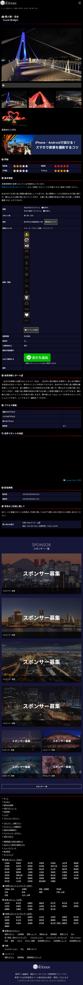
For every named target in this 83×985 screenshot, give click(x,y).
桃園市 (30, 903)
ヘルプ (6, 815)
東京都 (41, 866)
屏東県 (30, 906)
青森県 (18, 863)
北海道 (7, 863)
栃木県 (18, 866)
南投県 (64, 906)
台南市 (7, 906)
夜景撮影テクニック (34, 957)
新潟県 (7, 869)
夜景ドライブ (31, 949)
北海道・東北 (9, 889)
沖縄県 (53, 881)
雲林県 (41, 920)
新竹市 (53, 903)
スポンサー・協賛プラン (12, 823)
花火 (72, 934)
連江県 (53, 909)
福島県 (76, 863)
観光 (12, 941)
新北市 (18, 903)
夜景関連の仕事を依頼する (13, 842)
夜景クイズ (64, 934)
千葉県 (76, 866)
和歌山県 (19, 875)
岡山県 (53, 875)
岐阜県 (7, 872)
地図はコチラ (50, 222)
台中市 (76, 903)
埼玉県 (64, 866)
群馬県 (30, 866)
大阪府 (41, 872)
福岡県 (53, 878)
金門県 (41, 909)
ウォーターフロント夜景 (32, 228)
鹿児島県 (42, 881)
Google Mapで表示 (73, 480)
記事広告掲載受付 (10, 830)
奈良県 (7, 875)
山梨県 (18, 869)
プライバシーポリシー (12, 818)
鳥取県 (30, 875)
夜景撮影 (53, 934)
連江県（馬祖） (56, 923)
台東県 (41, 906)
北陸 (6, 892)
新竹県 (64, 903)
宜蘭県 (7, 909)
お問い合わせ (8, 837)
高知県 (41, 878)
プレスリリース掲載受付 (12, 827)
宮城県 (41, 863)
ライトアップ (48, 228)
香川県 (18, 878)
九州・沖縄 (26, 895)
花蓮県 (18, 909)
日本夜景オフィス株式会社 (35, 977)
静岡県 (18, 872)
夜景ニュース (31, 934)
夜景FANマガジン (12, 931)
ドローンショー (75, 937)
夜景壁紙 (20, 957)
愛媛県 (30, 878)
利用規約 (7, 812)
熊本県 (7, 881)
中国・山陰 (60, 892)
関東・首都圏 (44, 889)
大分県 (18, 881)
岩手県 (30, 863)
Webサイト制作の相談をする (14, 845)
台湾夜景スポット (44, 941)
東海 (23, 892)
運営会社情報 (8, 805)
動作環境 (7, 852)
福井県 (64, 869)
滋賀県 (76, 872)
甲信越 (58, 889)
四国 (6, 895)
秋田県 (53, 863)
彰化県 (53, 906)
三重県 (30, 872)
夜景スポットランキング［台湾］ (19, 914)
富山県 (41, 869)
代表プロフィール (10, 808)
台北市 (7, 903)
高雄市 (18, 906)
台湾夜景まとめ (75, 941)
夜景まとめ (43, 934)
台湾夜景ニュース (60, 941)
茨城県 (7, 866)
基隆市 (41, 903)
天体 (6, 941)
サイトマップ (8, 855)
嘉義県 (53, 920)
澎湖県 (30, 909)
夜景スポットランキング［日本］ (19, 886)
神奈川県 (54, 866)
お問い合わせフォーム (31, 523)
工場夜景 (20, 934)
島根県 (41, 875)
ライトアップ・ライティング (56, 937)
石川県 (53, 869)
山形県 (64, 863)
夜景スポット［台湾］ (13, 900)
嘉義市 (7, 926)
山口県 (76, 875)
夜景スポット (9, 934)
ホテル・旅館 (30, 941)
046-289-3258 (40, 974)
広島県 (64, 875)
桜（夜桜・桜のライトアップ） (16, 937)
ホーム (6, 798)
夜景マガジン (9, 957)
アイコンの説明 (31, 330)
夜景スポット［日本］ (13, 860)
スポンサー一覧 (41, 786)
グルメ (19, 941)
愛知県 (76, 869)
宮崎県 (30, 881)
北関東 (24, 889)
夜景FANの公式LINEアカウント (15, 187)
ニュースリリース (10, 848)
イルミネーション (36, 937)
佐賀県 (64, 878)
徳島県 (7, 878)
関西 (40, 892)
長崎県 (76, 878)
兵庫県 (64, 872)
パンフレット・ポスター (12, 833)
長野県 (30, 869)
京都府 (53, 872)
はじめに (7, 802)
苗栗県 (76, 906)
